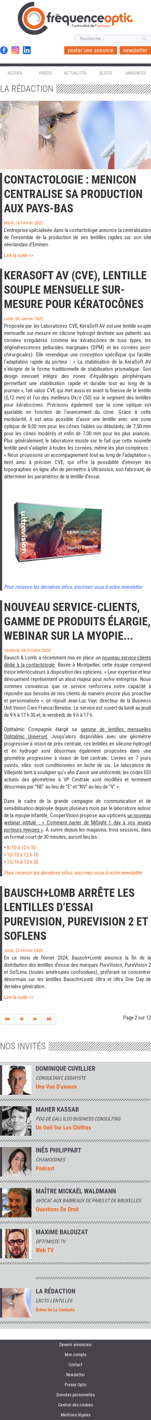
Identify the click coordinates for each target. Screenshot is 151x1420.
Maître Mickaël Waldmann (76, 1191)
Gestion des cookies (75, 1404)
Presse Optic (76, 1384)
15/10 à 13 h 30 (22, 862)
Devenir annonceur (75, 1344)
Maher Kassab (57, 1109)
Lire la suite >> (19, 255)
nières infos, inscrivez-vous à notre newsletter (94, 873)
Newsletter (75, 1374)
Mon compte (75, 1354)
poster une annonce (91, 50)
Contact (75, 1364)
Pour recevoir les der (25, 873)
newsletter (135, 50)
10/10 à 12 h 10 (22, 855)
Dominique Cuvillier (65, 1068)
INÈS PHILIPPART (58, 1150)
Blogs (105, 73)
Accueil (15, 73)
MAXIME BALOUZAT (62, 1232)
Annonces (135, 73)
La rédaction (55, 1291)
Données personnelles (75, 1394)
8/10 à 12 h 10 (21, 847)
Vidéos (45, 73)
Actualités (75, 73)
